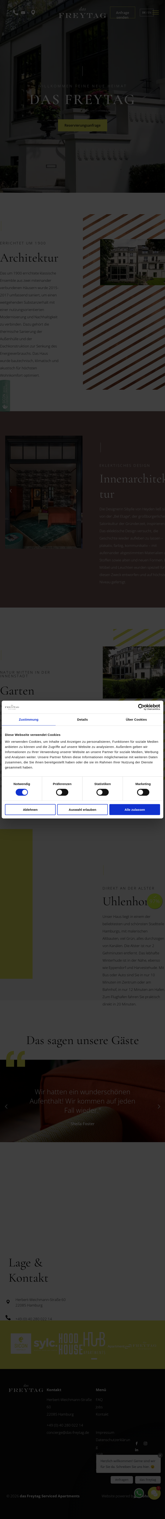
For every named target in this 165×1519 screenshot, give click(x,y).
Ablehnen (30, 809)
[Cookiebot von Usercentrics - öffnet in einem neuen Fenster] (141, 707)
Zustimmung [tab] (28, 719)
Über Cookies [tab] (136, 719)
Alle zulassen (135, 809)
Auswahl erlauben (82, 809)
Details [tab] (82, 719)
